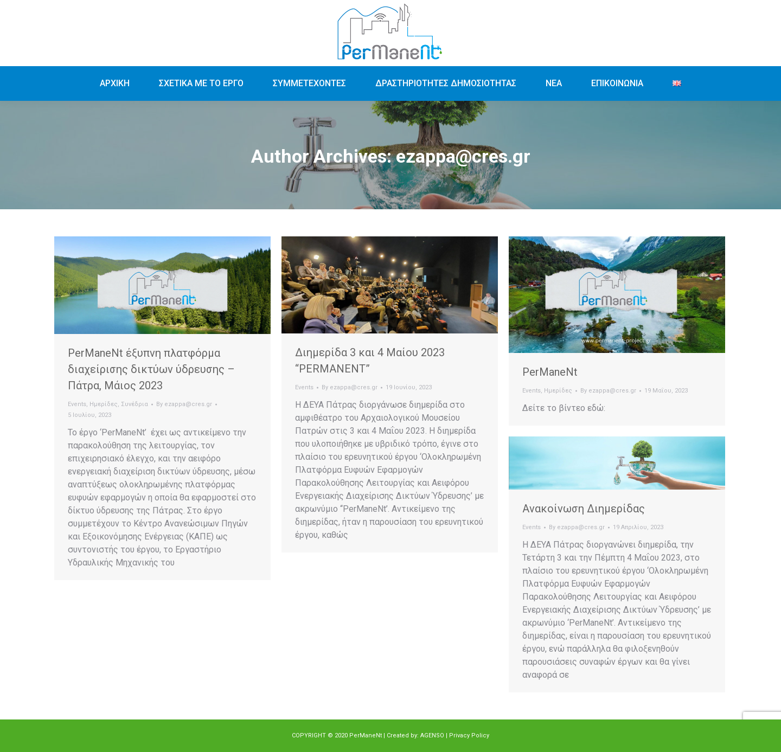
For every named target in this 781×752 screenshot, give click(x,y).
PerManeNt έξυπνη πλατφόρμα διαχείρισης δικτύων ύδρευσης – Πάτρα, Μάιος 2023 (151, 369)
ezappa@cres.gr (463, 156)
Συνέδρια (134, 404)
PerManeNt (550, 371)
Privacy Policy (469, 735)
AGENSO (432, 735)
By (184, 404)
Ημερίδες (103, 404)
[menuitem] (115, 83)
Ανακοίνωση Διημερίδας (583, 508)
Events (77, 404)
